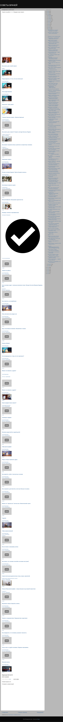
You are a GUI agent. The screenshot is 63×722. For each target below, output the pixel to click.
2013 (48, 273)
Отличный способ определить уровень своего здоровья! (53, 105)
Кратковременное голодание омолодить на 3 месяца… (53, 30)
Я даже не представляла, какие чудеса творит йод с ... (53, 100)
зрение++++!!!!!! (50, 234)
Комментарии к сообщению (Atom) (14, 714)
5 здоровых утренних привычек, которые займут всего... (53, 226)
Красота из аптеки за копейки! (53, 228)
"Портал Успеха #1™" (6, 134)
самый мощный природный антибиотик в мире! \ (53, 196)
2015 (48, 270)
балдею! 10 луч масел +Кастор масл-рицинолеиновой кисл (53, 236)
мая (49, 25)
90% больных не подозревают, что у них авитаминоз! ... (54, 262)
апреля (49, 27)
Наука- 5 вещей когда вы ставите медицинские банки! (54, 48)
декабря (49, 15)
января (49, 265)
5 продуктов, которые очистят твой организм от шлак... (54, 72)
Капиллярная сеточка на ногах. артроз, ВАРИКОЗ (53, 166)
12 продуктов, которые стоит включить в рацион (53, 205)
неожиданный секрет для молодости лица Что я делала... (54, 61)
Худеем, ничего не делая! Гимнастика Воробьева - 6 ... (53, 41)
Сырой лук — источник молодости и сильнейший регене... (54, 91)
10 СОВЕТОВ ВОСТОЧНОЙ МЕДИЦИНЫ (53, 120)
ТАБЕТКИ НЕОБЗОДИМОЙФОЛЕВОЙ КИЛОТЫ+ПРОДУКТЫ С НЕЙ (53, 247)
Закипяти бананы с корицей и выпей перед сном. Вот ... (54, 198)
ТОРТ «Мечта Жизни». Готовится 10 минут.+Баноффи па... (54, 214)
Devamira (4, 288)
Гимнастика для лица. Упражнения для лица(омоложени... (54, 65)
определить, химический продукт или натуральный (54, 212)
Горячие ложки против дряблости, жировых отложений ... (54, 93)
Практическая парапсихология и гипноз (9, 578)
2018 (48, 14)
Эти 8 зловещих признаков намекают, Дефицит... (52, 142)
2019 (48, 12)
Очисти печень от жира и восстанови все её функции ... (53, 250)
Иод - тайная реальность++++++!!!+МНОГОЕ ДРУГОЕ (54, 156)
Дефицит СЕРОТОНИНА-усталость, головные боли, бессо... (54, 219)
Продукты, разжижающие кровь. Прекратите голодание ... (53, 96)
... (48, 34)
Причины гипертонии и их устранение (52, 176)
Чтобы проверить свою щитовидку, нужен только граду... (54, 110)
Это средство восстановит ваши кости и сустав (53, 146)
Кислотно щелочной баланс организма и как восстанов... (53, 171)
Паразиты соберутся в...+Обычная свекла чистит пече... (54, 162)
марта (49, 28)
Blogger (38, 719)
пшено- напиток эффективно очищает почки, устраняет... (53, 134)
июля (49, 22)
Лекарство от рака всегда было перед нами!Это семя (53, 43)
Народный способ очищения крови (54, 36)
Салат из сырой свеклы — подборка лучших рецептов (54, 259)
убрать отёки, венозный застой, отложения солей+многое (53, 188)
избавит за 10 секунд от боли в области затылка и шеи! (53, 45)
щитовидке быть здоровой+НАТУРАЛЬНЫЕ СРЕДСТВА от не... (53, 193)
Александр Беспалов (6, 405)
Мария (3, 68)
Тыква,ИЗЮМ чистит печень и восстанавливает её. (53, 159)
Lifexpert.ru (4, 147)
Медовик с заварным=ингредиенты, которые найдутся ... (54, 132)
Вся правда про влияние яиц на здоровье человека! (53, 257)
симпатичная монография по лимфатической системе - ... (53, 98)
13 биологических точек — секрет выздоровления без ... (54, 53)
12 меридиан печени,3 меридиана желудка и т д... (54, 81)
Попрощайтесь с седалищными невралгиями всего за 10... (53, 38)
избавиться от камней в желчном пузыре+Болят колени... (54, 174)
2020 (48, 11)
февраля (49, 264)
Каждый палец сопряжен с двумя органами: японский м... (54, 79)
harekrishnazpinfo (5, 119)
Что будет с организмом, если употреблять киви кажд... (53, 137)
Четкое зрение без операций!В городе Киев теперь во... (53, 224)
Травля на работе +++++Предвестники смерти (53, 154)
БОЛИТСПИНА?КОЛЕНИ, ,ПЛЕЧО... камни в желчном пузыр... (54, 169)
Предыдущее (40, 712)
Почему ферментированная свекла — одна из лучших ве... (54, 139)
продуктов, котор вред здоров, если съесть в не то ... (54, 201)
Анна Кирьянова (5, 81)
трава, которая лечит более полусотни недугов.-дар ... (53, 84)
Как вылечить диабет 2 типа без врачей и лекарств (53, 151)
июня (49, 24)
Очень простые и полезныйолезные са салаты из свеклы (54, 126)
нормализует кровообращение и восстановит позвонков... (53, 164)
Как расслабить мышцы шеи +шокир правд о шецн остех (54, 183)
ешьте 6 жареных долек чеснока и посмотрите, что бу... (54, 230)
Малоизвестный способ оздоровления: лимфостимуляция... (52, 86)
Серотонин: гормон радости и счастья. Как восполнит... (53, 33)
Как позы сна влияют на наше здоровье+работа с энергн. (53, 255)
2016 (48, 269)
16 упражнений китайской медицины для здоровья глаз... (54, 190)
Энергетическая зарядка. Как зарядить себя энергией (53, 178)
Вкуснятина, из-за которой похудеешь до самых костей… (54, 108)
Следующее (5, 712)
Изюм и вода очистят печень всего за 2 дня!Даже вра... (54, 239)
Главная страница (22, 712)
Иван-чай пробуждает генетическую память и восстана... (54, 117)
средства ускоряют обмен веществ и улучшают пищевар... (54, 130)
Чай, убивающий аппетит (52, 69)
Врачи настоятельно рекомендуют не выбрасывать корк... (54, 217)
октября (49, 18)
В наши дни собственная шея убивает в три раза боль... (53, 103)
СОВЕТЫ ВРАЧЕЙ (8, 5)
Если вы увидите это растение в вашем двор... (53, 252)
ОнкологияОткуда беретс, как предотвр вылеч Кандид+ (53, 181)
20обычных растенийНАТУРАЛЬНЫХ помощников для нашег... (53, 58)
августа (49, 21)
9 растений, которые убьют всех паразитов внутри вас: (53, 76)
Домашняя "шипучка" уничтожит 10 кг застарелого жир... (54, 74)
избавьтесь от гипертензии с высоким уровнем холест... (53, 50)
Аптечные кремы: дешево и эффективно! (53, 233)
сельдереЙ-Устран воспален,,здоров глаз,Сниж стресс (54, 207)
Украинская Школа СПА (52, 127)
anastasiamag (4, 187)
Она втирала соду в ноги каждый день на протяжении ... (54, 149)
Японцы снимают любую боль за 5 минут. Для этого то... (54, 115)
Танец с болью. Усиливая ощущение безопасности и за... (54, 68)
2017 (48, 267)
